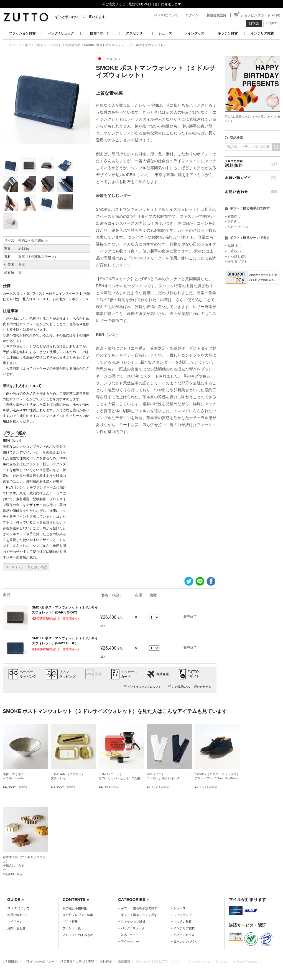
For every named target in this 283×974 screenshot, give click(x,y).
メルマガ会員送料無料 (252, 163)
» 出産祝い (233, 251)
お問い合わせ (252, 192)
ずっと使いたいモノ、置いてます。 (81, 17)
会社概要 (106, 961)
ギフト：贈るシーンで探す (43, 45)
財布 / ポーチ (99, 33)
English (271, 23)
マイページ (14, 921)
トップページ (12, 45)
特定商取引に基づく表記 (77, 961)
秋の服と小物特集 (75, 908)
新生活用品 (72, 45)
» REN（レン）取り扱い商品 (25, 567)
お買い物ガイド (252, 178)
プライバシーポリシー (39, 961)
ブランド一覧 (72, 928)
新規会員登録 (216, 15)
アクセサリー (136, 33)
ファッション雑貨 (22, 33)
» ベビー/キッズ (236, 227)
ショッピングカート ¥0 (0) (260, 15)
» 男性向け (233, 222)
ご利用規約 (10, 961)
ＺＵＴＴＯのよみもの (78, 935)
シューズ (165, 33)
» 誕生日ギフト (236, 262)
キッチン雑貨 (228, 33)
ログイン (192, 15)
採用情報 (124, 961)
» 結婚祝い (233, 246)
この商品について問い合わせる (191, 686)
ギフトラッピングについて (144, 686)
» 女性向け (233, 216)
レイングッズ (194, 33)
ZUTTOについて (166, 15)
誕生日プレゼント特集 (78, 915)
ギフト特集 (70, 921)
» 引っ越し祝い (236, 256)
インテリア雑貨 (262, 33)
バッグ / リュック (61, 33)
